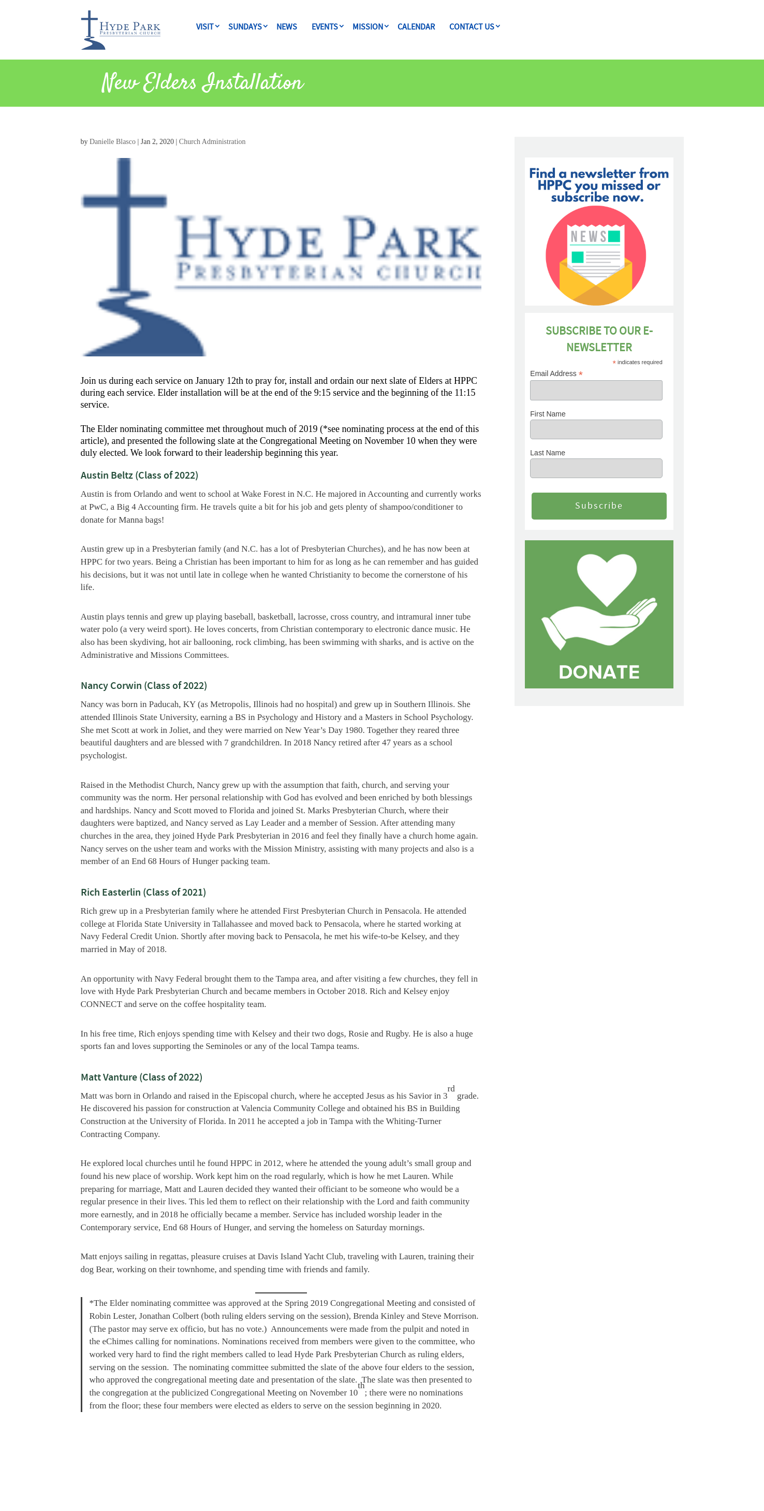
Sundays (245, 27)
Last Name (547, 453)
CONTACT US (471, 27)
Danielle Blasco (113, 142)
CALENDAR (416, 27)
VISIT (205, 27)
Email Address (556, 374)
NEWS (286, 27)
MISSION (367, 27)
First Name (547, 414)
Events (325, 27)
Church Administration (212, 142)
